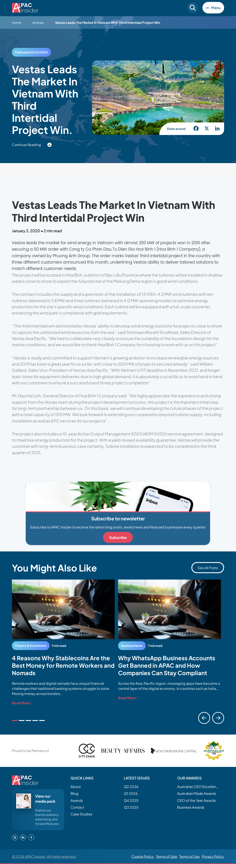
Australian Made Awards (196, 793)
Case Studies (81, 814)
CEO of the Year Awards (196, 800)
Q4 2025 (131, 800)
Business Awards (190, 807)
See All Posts (208, 567)
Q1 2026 (131, 793)
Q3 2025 (131, 807)
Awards (77, 800)
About (76, 786)
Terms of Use (189, 856)
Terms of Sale (166, 856)
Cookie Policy (142, 856)
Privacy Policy (213, 856)
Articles (38, 22)
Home (16, 22)
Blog (74, 793)
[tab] (15, 720)
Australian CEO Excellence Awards (198, 786)
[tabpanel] (63, 643)
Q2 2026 (131, 786)
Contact (77, 807)
